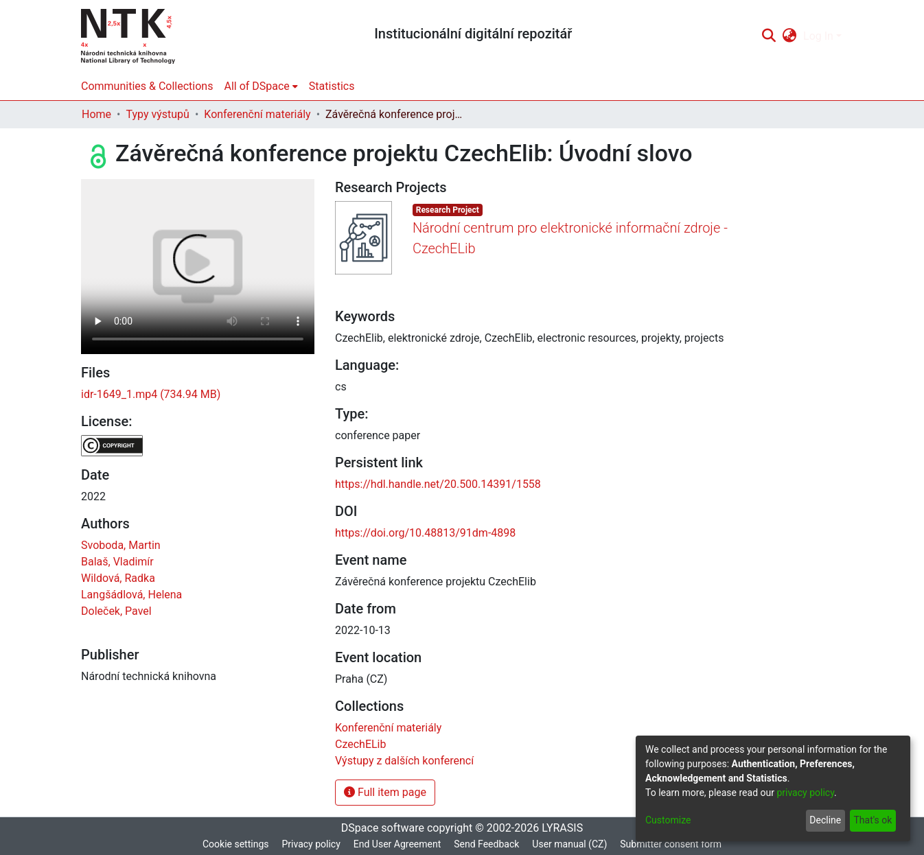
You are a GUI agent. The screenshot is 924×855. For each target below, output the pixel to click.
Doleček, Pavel (116, 611)
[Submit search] (768, 36)
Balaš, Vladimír (117, 561)
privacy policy (805, 792)
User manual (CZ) (569, 844)
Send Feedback (486, 844)
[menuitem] (789, 36)
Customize (668, 820)
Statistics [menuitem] (332, 86)
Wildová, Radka (118, 578)
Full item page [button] (385, 792)
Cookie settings (236, 844)
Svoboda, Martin (121, 545)
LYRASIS (562, 827)
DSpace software (382, 827)
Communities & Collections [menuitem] (147, 86)
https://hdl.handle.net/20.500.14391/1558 (438, 484)
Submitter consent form (670, 844)
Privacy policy (310, 844)
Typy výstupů (157, 114)
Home (96, 114)
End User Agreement (397, 844)
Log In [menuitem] (818, 36)
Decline (825, 820)
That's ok (872, 820)
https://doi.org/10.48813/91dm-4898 (425, 532)
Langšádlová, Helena (131, 594)
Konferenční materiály (257, 114)
